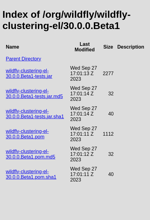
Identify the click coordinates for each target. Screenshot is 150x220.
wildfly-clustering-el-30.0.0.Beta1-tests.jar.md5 (34, 93)
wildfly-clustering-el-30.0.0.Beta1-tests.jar (29, 73)
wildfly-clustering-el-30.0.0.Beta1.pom (27, 134)
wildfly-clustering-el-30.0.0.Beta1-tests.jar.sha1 (35, 113)
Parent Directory (23, 58)
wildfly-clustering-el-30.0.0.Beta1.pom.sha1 (31, 174)
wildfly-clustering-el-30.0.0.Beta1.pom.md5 (30, 154)
